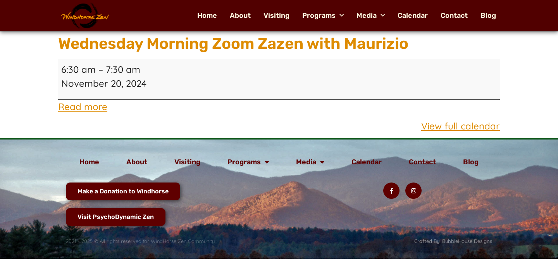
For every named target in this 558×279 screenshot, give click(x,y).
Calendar (413, 15)
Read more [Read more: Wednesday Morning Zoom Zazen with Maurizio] (82, 106)
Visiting (276, 15)
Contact (454, 15)
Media (370, 15)
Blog (488, 15)
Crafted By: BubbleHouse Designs (453, 241)
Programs (323, 15)
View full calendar (460, 126)
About (240, 15)
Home (207, 15)
